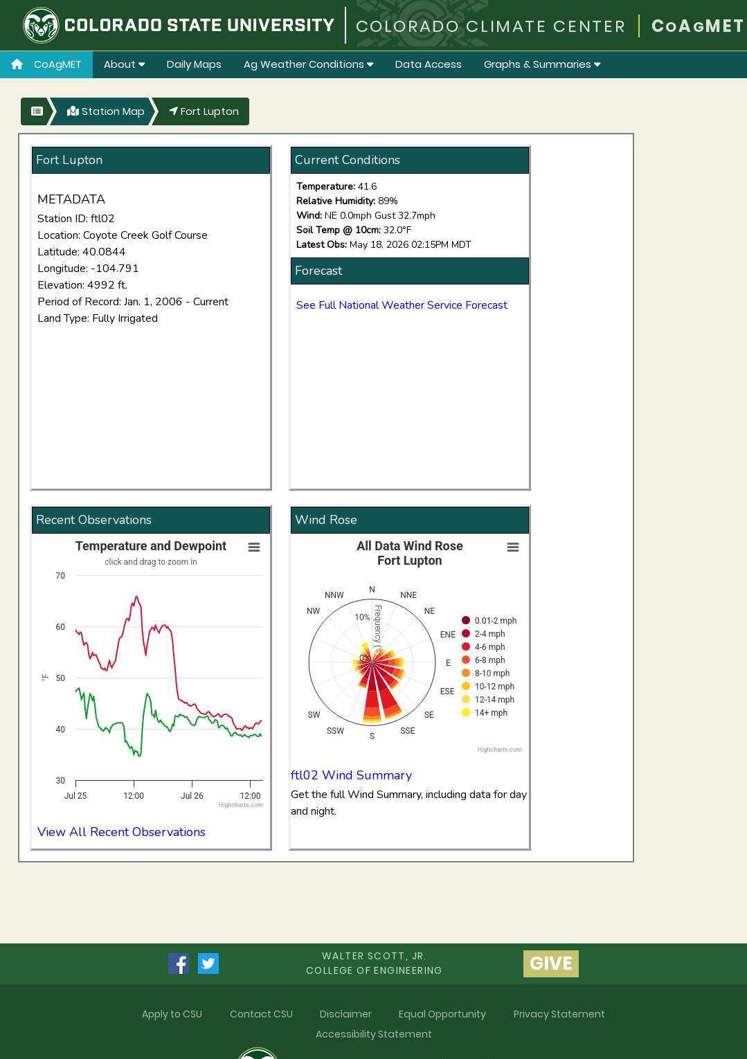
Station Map (106, 111)
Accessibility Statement (374, 1034)
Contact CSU (261, 1014)
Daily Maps (194, 64)
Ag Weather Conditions (308, 64)
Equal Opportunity (442, 1014)
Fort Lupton (204, 111)
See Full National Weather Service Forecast (401, 305)
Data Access (428, 64)
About (124, 64)
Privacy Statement (559, 1014)
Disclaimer (346, 1014)
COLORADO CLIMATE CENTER (491, 26)
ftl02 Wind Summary (351, 775)
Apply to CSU (172, 1014)
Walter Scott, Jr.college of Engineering (374, 963)
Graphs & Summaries (542, 64)
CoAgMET (46, 64)
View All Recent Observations (121, 832)
